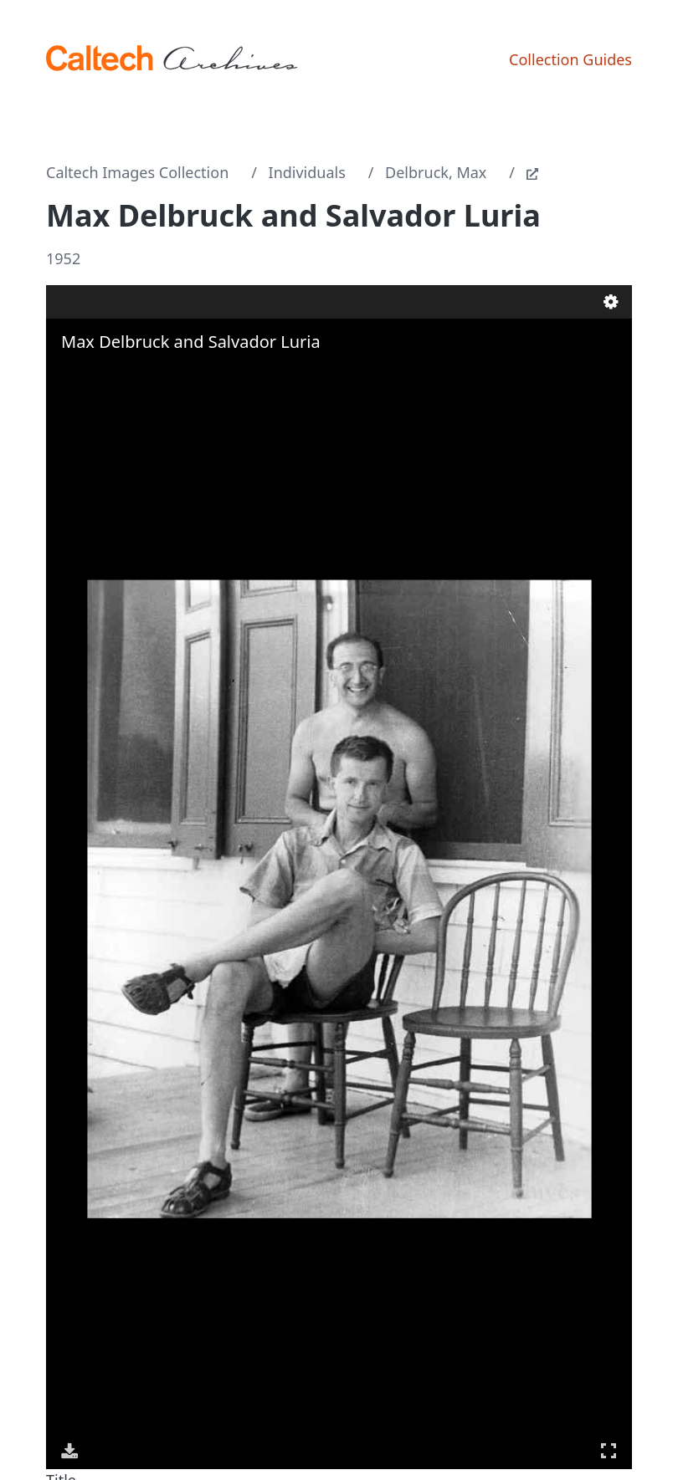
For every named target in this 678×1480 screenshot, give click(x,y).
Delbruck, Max (435, 172)
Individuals (307, 172)
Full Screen (608, 1450)
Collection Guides (570, 59)
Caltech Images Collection (137, 172)
